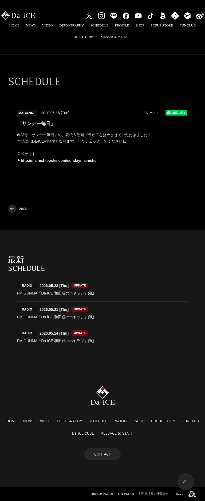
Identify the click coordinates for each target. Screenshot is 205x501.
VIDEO (47, 25)
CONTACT (102, 454)
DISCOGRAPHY (71, 25)
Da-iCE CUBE (84, 37)
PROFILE (122, 25)
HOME (14, 25)
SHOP (139, 25)
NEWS (31, 25)
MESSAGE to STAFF (116, 37)
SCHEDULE (99, 25)
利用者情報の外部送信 (153, 493)
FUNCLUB (188, 25)
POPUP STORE (162, 25)
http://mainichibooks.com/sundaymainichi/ (58, 160)
